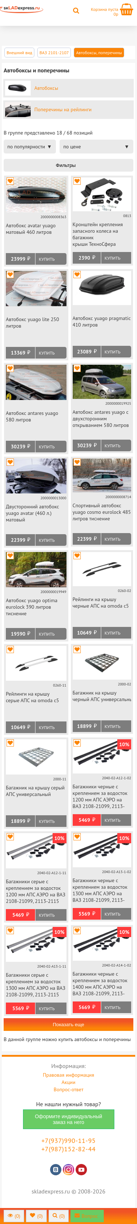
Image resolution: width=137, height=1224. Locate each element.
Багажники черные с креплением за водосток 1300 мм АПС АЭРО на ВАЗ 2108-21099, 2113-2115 (100, 890)
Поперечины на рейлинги (63, 109)
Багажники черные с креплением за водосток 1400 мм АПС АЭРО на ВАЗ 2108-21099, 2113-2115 (100, 984)
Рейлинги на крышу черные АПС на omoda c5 (101, 602)
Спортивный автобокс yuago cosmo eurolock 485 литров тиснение (102, 512)
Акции (69, 1082)
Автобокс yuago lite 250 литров (32, 322)
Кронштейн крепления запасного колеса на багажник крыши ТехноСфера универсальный (98, 234)
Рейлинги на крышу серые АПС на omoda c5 (32, 697)
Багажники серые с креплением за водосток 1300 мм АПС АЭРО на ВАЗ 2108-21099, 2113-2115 (35, 985)
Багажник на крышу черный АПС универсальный (102, 696)
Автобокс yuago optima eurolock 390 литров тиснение (31, 607)
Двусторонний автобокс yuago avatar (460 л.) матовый (32, 513)
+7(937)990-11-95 (68, 1140)
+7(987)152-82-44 (68, 1149)
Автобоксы (46, 88)
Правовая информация (68, 1075)
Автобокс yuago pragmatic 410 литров (102, 321)
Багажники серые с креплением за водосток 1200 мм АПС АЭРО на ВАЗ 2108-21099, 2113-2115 (35, 891)
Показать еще (68, 1024)
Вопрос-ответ (68, 1089)
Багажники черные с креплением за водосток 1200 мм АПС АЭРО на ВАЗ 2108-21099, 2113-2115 (100, 797)
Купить (46, 259)
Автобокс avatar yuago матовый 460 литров (31, 228)
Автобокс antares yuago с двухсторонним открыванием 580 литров (101, 418)
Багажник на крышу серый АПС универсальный (35, 790)
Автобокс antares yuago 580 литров (32, 416)
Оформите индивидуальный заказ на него (68, 1119)
